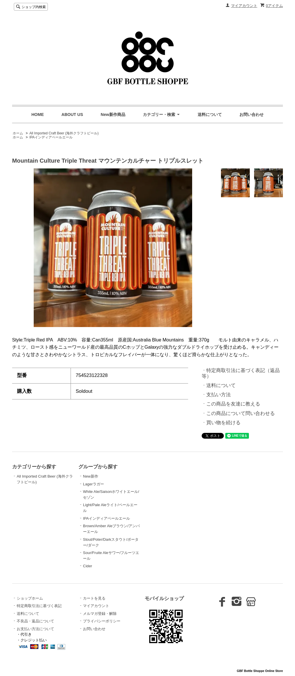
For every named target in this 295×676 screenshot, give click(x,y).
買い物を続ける (223, 422)
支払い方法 (218, 394)
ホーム (18, 133)
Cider (87, 566)
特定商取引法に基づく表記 (39, 606)
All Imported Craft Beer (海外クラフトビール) (64, 133)
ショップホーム (30, 598)
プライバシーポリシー (101, 621)
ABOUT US (72, 114)
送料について (210, 114)
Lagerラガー (93, 484)
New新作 (90, 476)
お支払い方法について (35, 629)
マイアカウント (244, 5)
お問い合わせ (251, 114)
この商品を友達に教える (233, 404)
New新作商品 (113, 114)
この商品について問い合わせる (240, 413)
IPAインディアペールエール (51, 137)
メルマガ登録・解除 (100, 613)
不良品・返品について (35, 621)
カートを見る (94, 598)
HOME (37, 114)
